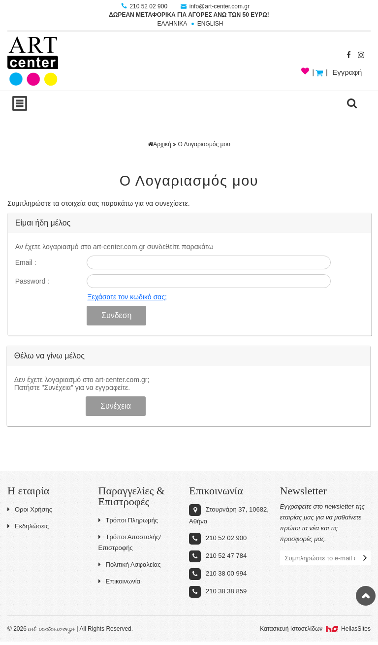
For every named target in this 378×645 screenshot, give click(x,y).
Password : (32, 281)
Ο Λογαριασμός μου (204, 144)
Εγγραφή (347, 72)
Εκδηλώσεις (28, 526)
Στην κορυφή (366, 596)
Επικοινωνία (119, 581)
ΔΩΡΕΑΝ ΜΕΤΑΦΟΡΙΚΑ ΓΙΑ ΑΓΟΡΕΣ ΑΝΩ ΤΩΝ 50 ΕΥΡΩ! (189, 14)
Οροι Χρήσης (29, 509)
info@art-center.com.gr (215, 6)
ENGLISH (210, 23)
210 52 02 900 (145, 6)
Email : (25, 262)
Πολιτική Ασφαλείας (129, 564)
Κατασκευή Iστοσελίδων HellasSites (315, 628)
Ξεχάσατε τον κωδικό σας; (126, 297)
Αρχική (159, 144)
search (352, 103)
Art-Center (32, 61)
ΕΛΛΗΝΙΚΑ (172, 23)
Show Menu (19, 103)
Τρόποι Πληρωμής (128, 520)
